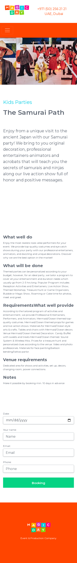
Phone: (7, 462)
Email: (7, 445)
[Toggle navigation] (7, 30)
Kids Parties (17, 102)
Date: (6, 413)
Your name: (10, 429)
